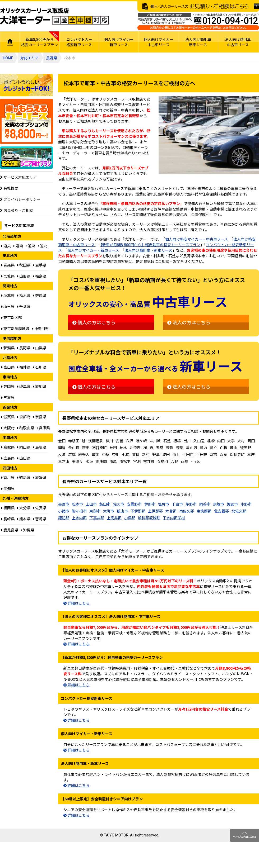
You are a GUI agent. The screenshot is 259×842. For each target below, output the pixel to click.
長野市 (63, 504)
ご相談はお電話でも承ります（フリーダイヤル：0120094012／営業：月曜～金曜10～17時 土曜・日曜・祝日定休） (198, 21)
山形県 (23, 276)
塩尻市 (163, 504)
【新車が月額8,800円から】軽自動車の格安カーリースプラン (150, 244)
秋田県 (23, 265)
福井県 (23, 367)
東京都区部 (11, 317)
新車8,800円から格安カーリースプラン (39, 42)
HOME (10, 42)
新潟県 (8, 347)
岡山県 (23, 447)
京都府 (23, 416)
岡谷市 (204, 504)
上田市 (91, 504)
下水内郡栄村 (174, 517)
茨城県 (8, 295)
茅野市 (191, 504)
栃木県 (23, 295)
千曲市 (177, 504)
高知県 (8, 488)
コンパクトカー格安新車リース (79, 42)
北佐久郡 (239, 510)
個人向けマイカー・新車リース (93, 250)
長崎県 (8, 518)
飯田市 (104, 504)
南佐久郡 (186, 510)
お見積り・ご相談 (16, 210)
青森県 (8, 265)
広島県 (8, 458)
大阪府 (8, 427)
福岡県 (8, 507)
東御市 (94, 510)
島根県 (39, 447)
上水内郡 (79, 517)
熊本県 (23, 518)
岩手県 (39, 265)
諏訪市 (232, 504)
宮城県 (8, 276)
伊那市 (149, 504)
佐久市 (118, 504)
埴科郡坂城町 (149, 517)
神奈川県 (40, 328)
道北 (42, 245)
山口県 (23, 458)
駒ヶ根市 (79, 510)
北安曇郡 (221, 510)
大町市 (108, 510)
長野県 (51, 57)
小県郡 (129, 517)
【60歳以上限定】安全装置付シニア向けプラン (26, 157)
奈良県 (39, 416)
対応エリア (29, 57)
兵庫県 (43, 427)
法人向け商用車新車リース (198, 42)
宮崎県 (39, 518)
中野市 (246, 504)
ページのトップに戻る (244, 835)
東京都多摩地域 (15, 328)
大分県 (23, 507)
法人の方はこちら (188, 322)
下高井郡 (96, 517)
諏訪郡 (63, 517)
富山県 (8, 367)
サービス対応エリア (18, 177)
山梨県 (39, 347)
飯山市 (122, 510)
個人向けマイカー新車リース (119, 42)
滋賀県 (8, 416)
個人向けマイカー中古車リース (158, 42)
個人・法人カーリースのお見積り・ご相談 (198, 6)
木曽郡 (171, 510)
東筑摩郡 (204, 510)
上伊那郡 (155, 510)
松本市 (77, 504)
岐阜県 (23, 386)
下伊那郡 (138, 510)
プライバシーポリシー (20, 199)
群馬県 (39, 295)
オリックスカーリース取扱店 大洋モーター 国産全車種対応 (54, 16)
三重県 (8, 397)
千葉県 (23, 306)
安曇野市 (134, 504)
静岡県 (8, 386)
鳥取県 (8, 447)
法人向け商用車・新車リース (148, 250)
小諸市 (63, 510)
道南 (18, 245)
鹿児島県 (9, 529)
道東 (30, 245)
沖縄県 (27, 529)
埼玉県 (8, 306)
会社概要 (9, 188)
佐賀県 (39, 507)
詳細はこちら (76, 603)
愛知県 (39, 386)
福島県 (39, 276)
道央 (6, 245)
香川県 (8, 477)
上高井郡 (114, 517)
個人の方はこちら (93, 322)
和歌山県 (25, 427)
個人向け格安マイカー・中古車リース (196, 239)
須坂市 (218, 504)
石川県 (39, 367)
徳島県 (23, 477)
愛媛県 (39, 477)
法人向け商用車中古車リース (238, 42)
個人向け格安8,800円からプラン (26, 121)
